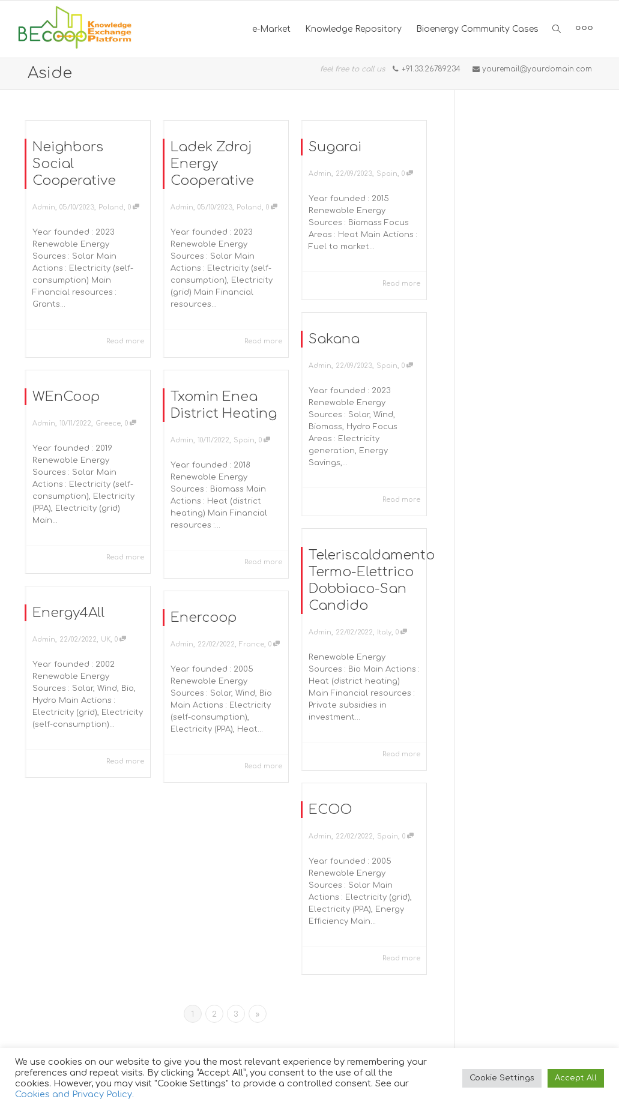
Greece (108, 422)
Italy (385, 632)
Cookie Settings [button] (502, 1078)
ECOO (329, 807)
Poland (111, 207)
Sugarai (335, 147)
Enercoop (203, 615)
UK (106, 638)
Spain (386, 174)
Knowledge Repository (353, 29)
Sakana (334, 339)
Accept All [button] (576, 1078)
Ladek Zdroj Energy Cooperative (212, 164)
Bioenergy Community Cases (477, 29)
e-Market (271, 29)
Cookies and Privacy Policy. (74, 1094)
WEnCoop (65, 394)
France (252, 643)
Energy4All (67, 610)
